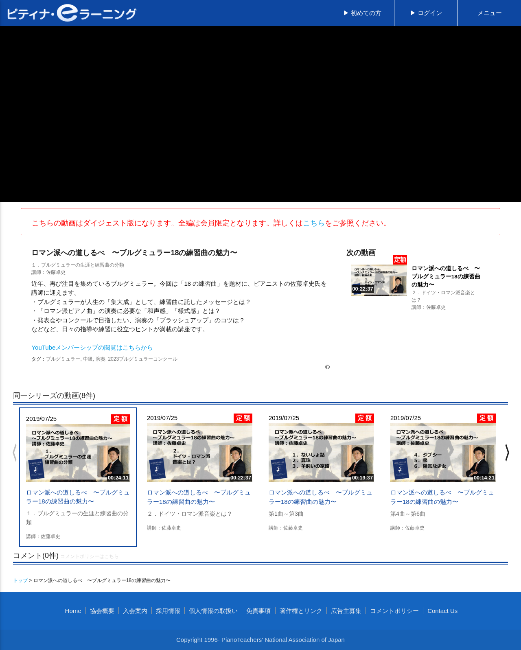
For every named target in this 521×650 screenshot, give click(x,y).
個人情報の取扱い (213, 610)
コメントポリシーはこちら (89, 556)
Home (73, 610)
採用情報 (168, 610)
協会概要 (102, 610)
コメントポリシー (394, 610)
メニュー (489, 12)
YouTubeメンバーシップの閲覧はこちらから (92, 347)
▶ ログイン (426, 12)
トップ (20, 580)
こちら (314, 223)
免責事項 (258, 610)
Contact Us (442, 610)
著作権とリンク (301, 610)
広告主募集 (346, 610)
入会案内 (135, 610)
